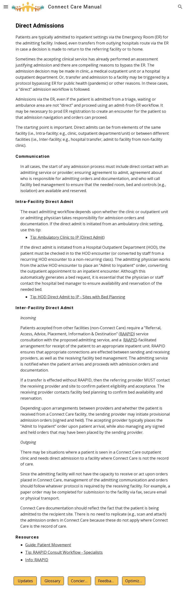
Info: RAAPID (36, 559)
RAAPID (127, 334)
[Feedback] (106, 580)
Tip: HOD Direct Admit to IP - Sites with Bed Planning (77, 296)
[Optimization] (133, 580)
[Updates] (25, 580)
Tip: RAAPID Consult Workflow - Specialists (64, 552)
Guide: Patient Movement (48, 544)
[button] (6, 6)
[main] (93, 292)
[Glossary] (52, 580)
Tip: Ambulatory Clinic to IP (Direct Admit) (67, 237)
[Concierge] (79, 580)
